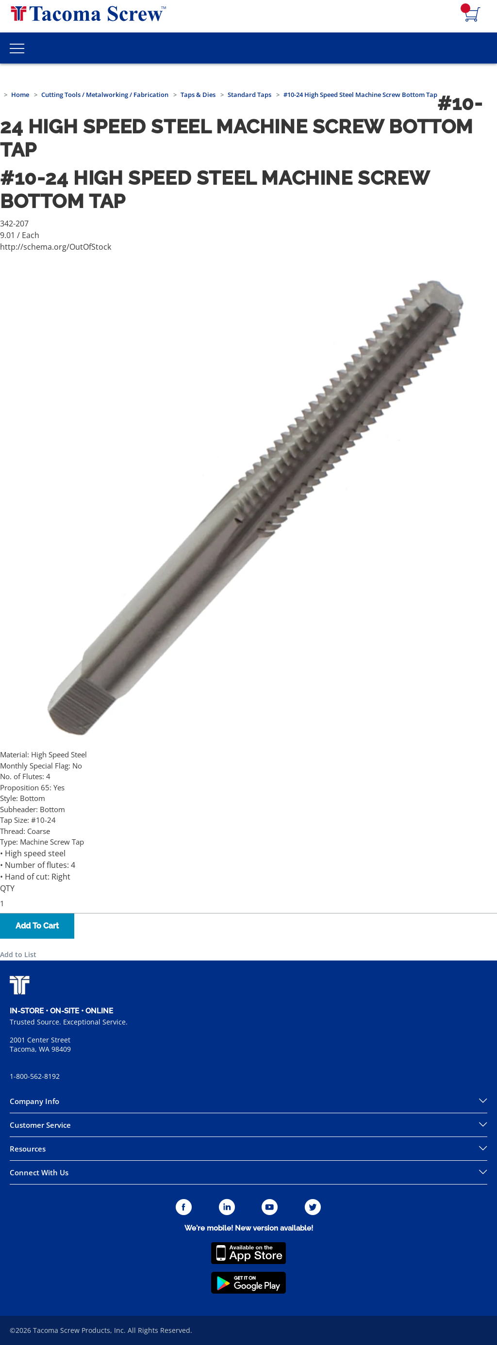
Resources (28, 1148)
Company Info (34, 1101)
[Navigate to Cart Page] (472, 15)
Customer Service (40, 1125)
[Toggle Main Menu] (17, 48)
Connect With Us (39, 1172)
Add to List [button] (18, 954)
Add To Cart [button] (37, 925)
